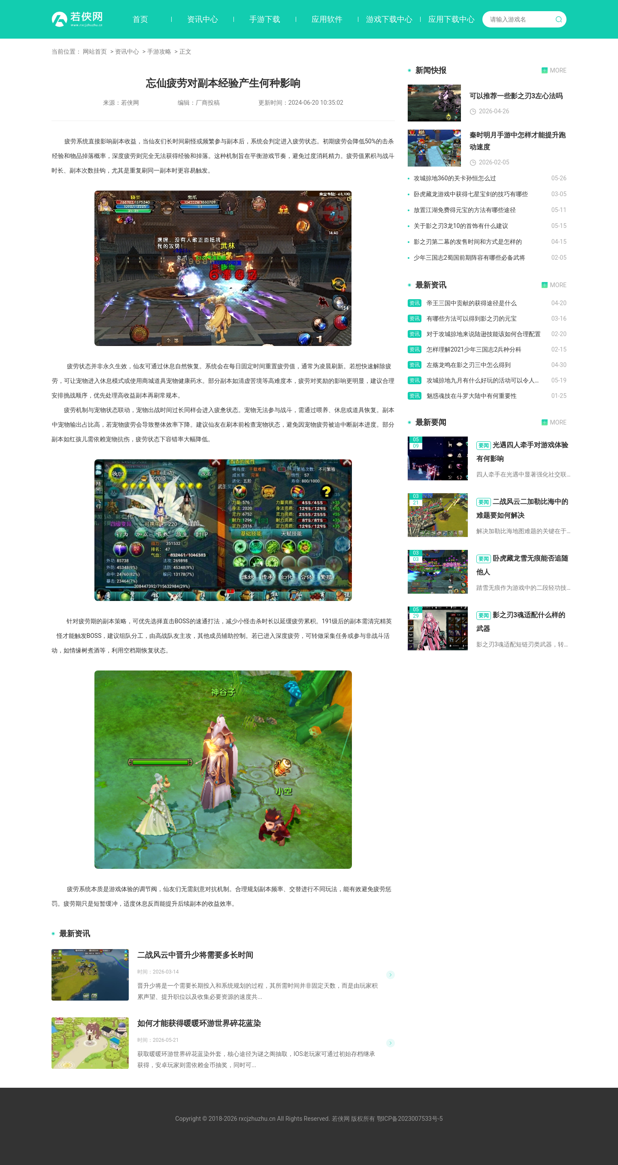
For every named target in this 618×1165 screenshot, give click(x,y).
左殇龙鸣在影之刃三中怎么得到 (469, 365)
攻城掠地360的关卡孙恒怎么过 (455, 178)
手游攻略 (159, 51)
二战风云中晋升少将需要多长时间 (195, 954)
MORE (558, 70)
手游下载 (264, 19)
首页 (140, 19)
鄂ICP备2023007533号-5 (410, 1118)
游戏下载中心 (389, 19)
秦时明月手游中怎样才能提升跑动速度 (518, 141)
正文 (185, 51)
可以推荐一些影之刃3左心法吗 (516, 96)
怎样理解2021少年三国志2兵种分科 (474, 349)
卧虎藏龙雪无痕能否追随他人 (522, 565)
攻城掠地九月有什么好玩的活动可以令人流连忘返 (489, 380)
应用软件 (327, 19)
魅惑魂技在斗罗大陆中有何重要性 (472, 396)
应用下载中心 (451, 19)
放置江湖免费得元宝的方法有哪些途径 (465, 209)
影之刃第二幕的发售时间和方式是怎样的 (468, 241)
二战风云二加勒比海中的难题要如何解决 (522, 508)
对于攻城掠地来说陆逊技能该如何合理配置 (484, 334)
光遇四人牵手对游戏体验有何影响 (522, 452)
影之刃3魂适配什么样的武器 (520, 622)
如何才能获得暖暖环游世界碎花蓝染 (199, 1023)
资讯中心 (202, 19)
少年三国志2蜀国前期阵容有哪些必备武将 (469, 257)
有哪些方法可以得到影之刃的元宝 (472, 319)
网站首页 (95, 51)
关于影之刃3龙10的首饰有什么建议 (461, 225)
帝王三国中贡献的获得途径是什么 (472, 303)
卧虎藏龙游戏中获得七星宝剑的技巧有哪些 (471, 194)
